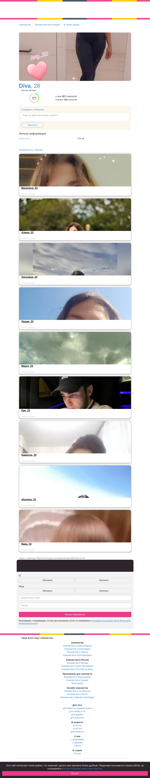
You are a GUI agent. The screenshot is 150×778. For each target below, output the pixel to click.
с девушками (77, 739)
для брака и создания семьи (77, 708)
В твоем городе (71, 24)
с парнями (77, 742)
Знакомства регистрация (47, 24)
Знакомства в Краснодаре (77, 649)
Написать (32, 125)
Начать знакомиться (75, 614)
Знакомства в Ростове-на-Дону (77, 669)
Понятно (75, 773)
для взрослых (77, 717)
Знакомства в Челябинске (77, 691)
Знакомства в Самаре (77, 680)
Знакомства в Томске (77, 652)
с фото (77, 745)
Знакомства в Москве (77, 663)
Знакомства (25, 24)
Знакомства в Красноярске (77, 677)
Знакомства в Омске (77, 694)
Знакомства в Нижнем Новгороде (77, 697)
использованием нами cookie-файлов (83, 768)
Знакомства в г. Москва (30, 150)
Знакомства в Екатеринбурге (77, 655)
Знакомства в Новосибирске (77, 646)
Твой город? (77, 683)
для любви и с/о (77, 711)
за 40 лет (77, 725)
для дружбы (77, 714)
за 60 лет (77, 728)
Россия (77, 753)
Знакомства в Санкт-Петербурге (77, 666)
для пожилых (77, 731)
